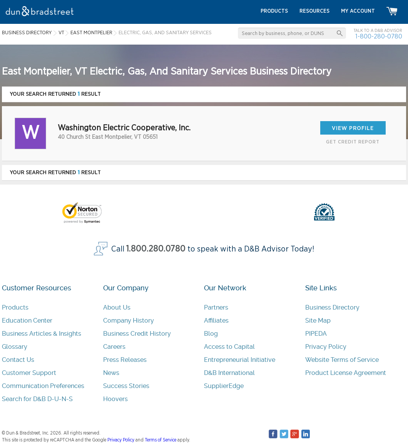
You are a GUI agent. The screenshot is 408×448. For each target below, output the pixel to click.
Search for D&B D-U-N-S (37, 399)
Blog (211, 333)
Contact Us (18, 359)
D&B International (229, 372)
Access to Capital (229, 346)
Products (15, 307)
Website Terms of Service (342, 359)
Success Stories (126, 386)
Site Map (318, 320)
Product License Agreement (345, 372)
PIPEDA (316, 333)
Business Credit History (137, 333)
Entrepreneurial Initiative (239, 359)
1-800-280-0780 (378, 36)
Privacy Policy (325, 346)
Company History (128, 320)
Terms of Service (160, 440)
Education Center (27, 320)
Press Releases (125, 359)
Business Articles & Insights (41, 333)
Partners (216, 307)
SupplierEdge (224, 386)
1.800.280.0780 (156, 249)
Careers (114, 346)
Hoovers (115, 399)
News (111, 372)
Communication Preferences (43, 386)
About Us (116, 307)
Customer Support (29, 372)
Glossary (14, 346)
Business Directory (332, 307)
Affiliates (216, 320)
